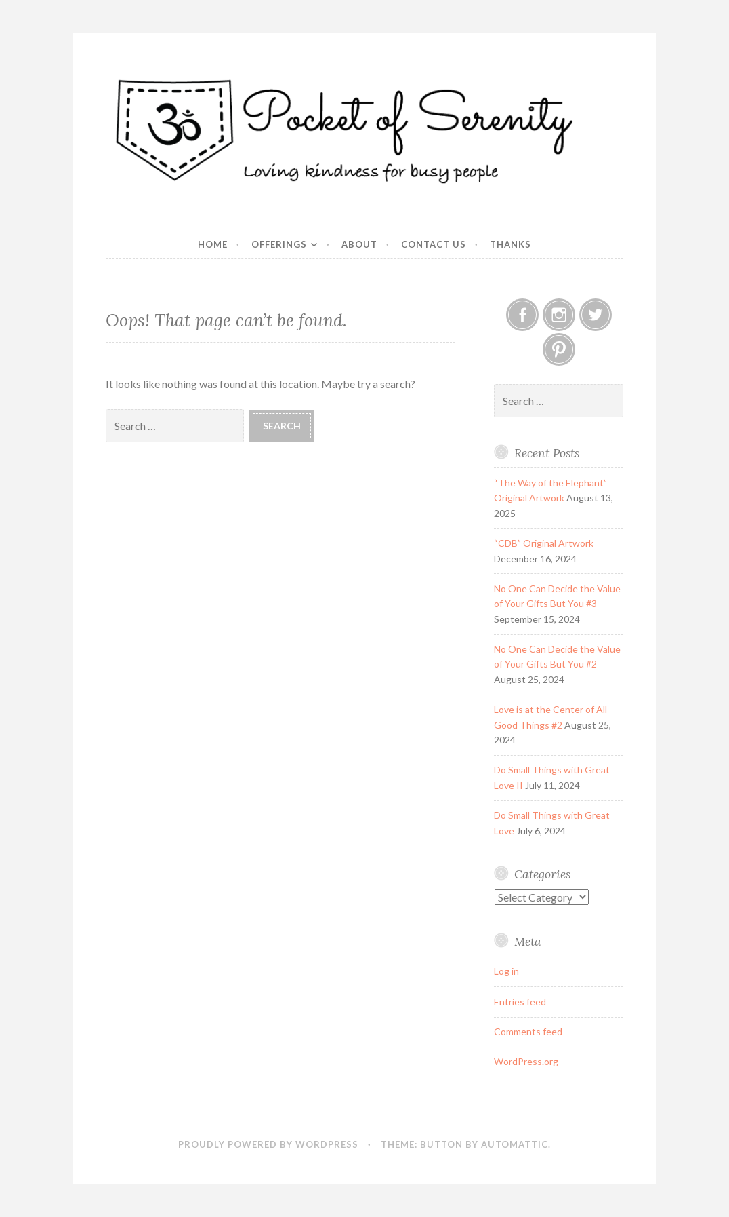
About (359, 244)
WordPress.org (526, 1061)
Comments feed (528, 1031)
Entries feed (520, 1001)
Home (213, 244)
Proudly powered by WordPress (268, 1144)
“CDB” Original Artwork (543, 543)
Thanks (510, 244)
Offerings (279, 244)
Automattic (514, 1144)
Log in (506, 971)
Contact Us (433, 244)
